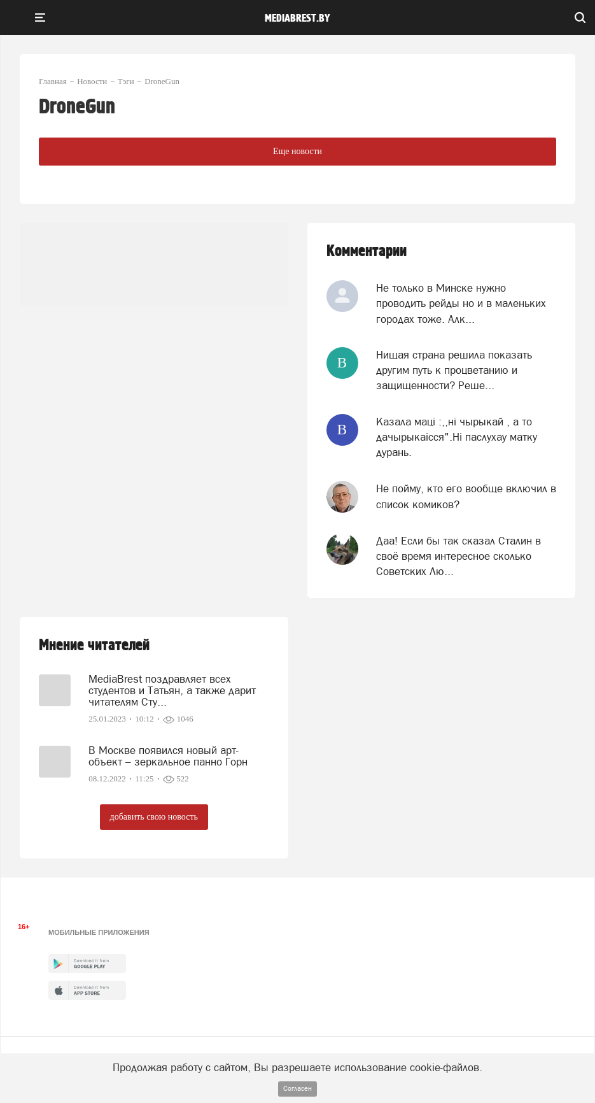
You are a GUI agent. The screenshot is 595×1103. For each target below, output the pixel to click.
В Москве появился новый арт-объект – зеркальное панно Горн (168, 755)
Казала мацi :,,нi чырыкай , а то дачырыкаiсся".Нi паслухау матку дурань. (456, 437)
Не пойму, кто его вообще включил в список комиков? (466, 496)
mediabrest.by (297, 18)
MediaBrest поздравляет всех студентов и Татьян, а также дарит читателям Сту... (172, 690)
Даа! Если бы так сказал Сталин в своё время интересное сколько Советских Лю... (458, 556)
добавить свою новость (154, 817)
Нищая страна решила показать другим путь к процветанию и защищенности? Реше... (454, 370)
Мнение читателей (94, 645)
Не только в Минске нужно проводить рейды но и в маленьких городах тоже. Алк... (461, 303)
